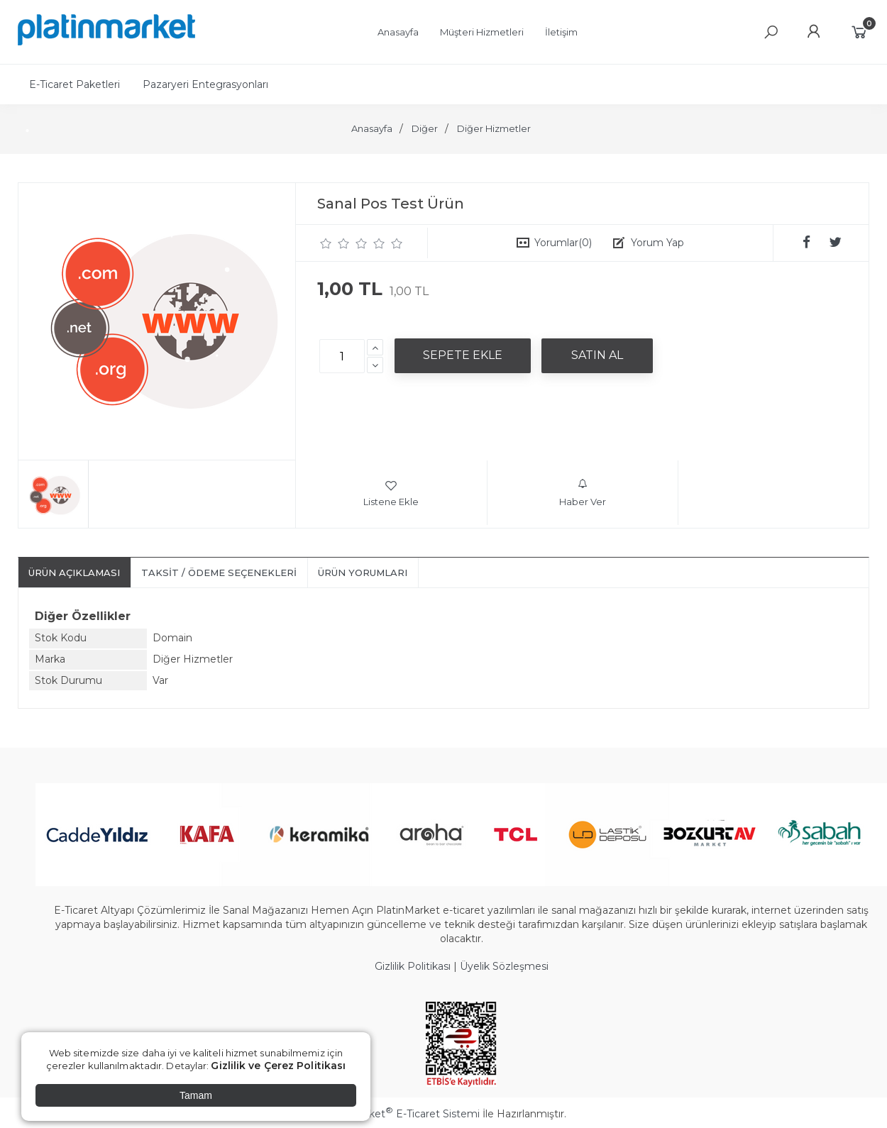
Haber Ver (582, 493)
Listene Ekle (391, 493)
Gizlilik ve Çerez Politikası (278, 1065)
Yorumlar (563, 242)
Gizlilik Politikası (413, 966)
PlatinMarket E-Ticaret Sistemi (400, 1113)
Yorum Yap (657, 242)
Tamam (196, 1095)
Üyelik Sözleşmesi (504, 966)
